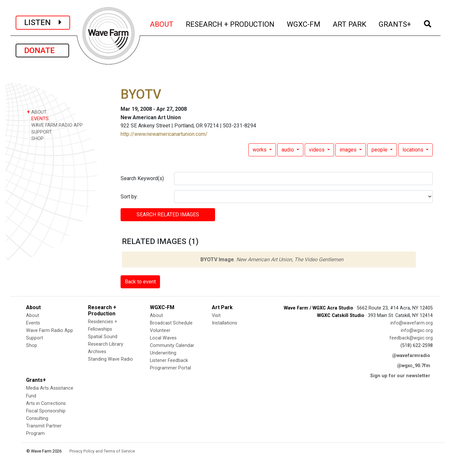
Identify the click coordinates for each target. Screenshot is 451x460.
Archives (97, 351)
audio (288, 150)
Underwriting (163, 353)
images (349, 150)
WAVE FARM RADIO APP (55, 125)
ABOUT (162, 23)
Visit (216, 315)
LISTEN (43, 22)
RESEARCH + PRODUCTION (230, 23)
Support (34, 338)
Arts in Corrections (46, 403)
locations (413, 150)
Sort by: (129, 197)
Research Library (105, 344)
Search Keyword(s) (142, 178)
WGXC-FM (304, 23)
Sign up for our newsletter (400, 376)
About (32, 315)
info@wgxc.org (417, 330)
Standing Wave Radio (110, 359)
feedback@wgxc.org (411, 338)
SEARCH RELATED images (168, 214)
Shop (31, 345)
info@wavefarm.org (411, 323)
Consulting (37, 418)
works (260, 150)
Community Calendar (172, 345)
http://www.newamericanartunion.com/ (164, 134)
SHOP (35, 138)
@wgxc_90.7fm (413, 365)
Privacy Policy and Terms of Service (102, 451)
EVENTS (38, 118)
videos (317, 150)
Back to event (140, 282)
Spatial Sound (102, 336)
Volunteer (160, 330)
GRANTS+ (395, 23)
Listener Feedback (169, 360)
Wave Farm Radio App (49, 330)
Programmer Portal (170, 368)
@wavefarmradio (411, 355)
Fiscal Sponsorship (45, 411)
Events (33, 323)
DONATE (42, 50)
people (380, 150)
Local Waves (163, 338)
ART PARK (350, 23)
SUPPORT (39, 132)
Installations (224, 323)
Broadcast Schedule (171, 323)
